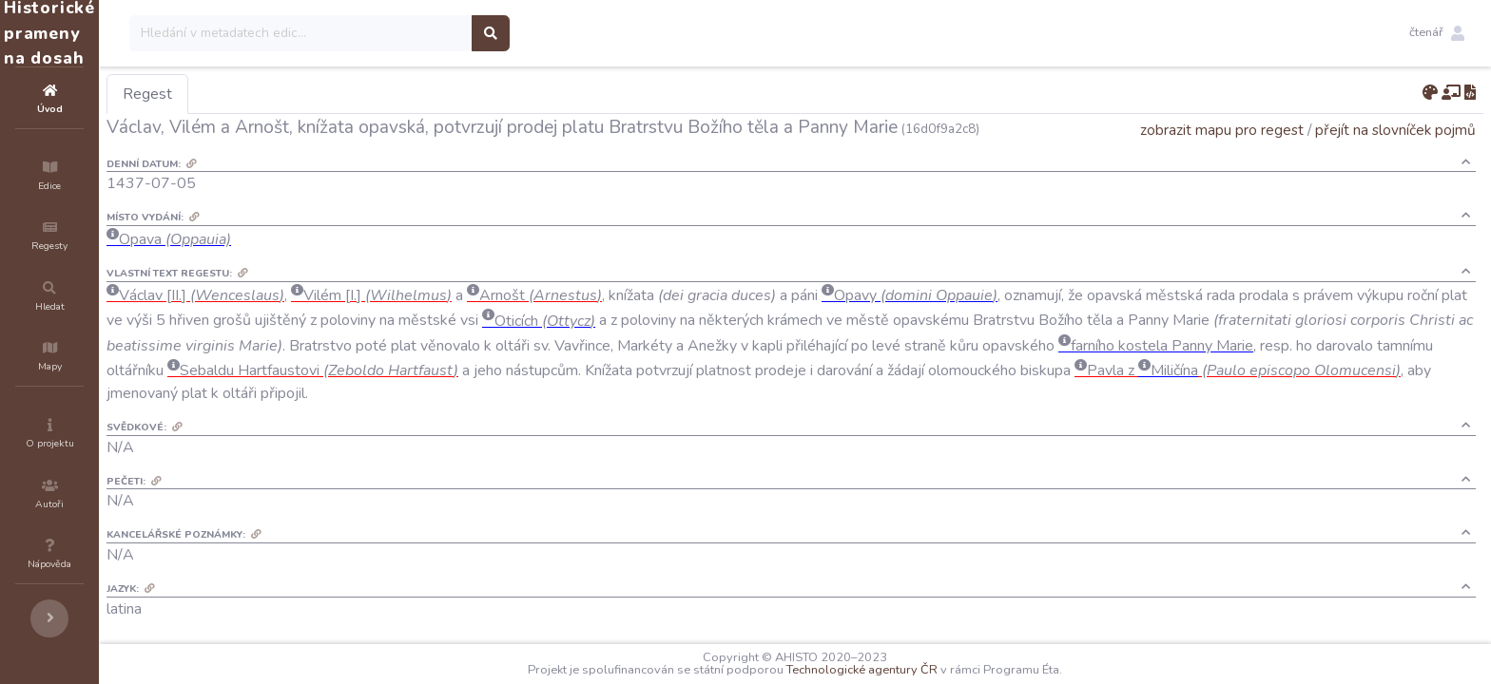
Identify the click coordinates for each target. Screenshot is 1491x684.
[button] (1437, 33)
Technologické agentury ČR (919, 669)
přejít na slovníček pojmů (1395, 130)
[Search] (415, 33)
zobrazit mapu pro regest (1222, 130)
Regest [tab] (261, 94)
